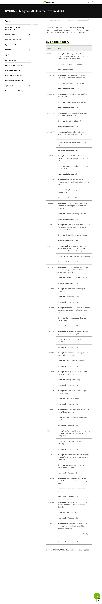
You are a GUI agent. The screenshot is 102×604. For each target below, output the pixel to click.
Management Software (73, 30)
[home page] (48, 2)
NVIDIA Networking (77, 28)
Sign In (95, 2)
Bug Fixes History (82, 32)
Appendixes (9, 86)
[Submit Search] (87, 20)
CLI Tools (8, 55)
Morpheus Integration (12, 70)
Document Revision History (14, 91)
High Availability (10, 60)
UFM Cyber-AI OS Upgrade (14, 65)
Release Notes (10, 34)
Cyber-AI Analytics (11, 45)
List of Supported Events (13, 75)
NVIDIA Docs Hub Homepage (56, 28)
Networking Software (54, 30)
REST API (8, 50)
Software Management (13, 40)
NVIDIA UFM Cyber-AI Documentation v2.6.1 (12, 28)
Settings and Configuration (14, 80)
